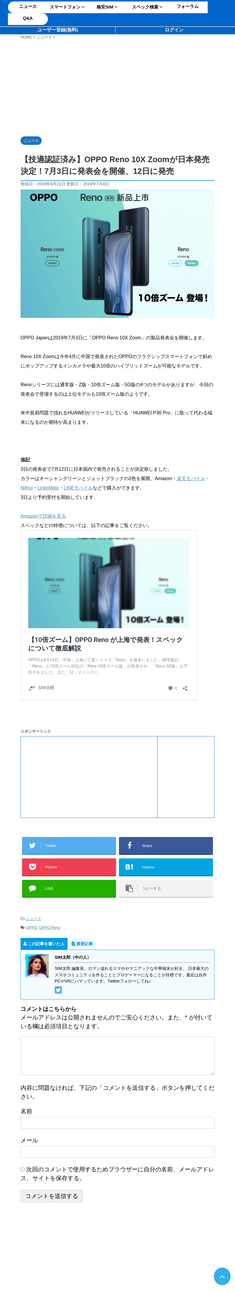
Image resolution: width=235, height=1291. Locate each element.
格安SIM (105, 6)
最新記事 (82, 943)
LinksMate (48, 487)
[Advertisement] (89, 87)
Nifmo (27, 487)
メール (29, 1140)
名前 (26, 1111)
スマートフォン (65, 6)
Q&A (28, 18)
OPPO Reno (49, 927)
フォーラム (188, 6)
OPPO (31, 927)
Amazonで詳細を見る (43, 516)
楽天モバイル (191, 478)
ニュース (33, 918)
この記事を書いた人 (44, 943)
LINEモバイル (78, 487)
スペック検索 (145, 6)
